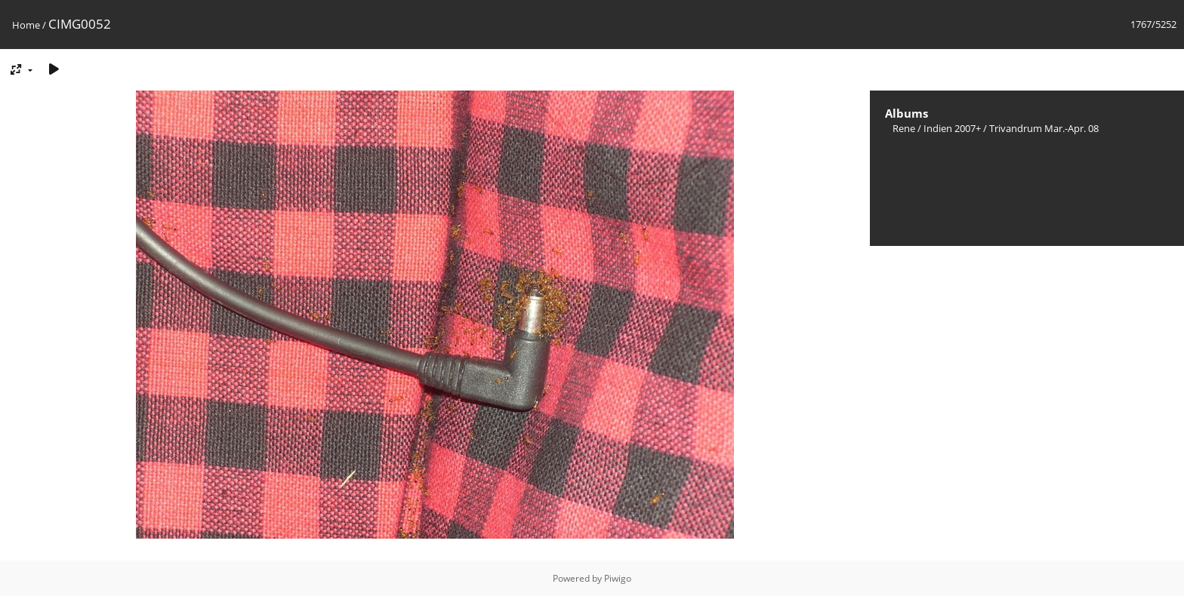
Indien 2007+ (952, 128)
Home (26, 25)
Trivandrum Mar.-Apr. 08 (1044, 128)
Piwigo (617, 578)
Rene (904, 128)
